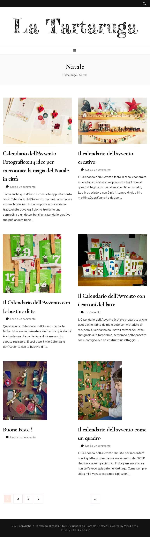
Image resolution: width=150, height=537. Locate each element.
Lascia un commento (23, 187)
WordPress (131, 526)
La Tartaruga (75, 26)
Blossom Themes (96, 526)
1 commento (93, 312)
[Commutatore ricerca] (144, 3)
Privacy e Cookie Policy (75, 530)
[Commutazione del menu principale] (75, 50)
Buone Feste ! (17, 429)
